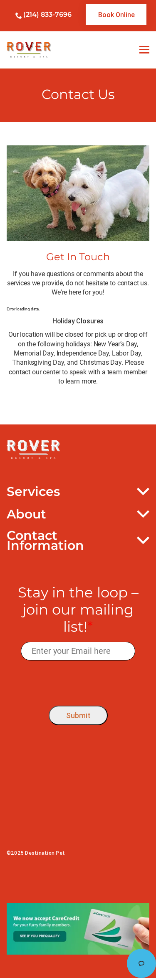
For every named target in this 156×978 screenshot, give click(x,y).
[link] (116, 14)
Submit (78, 715)
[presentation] (78, 680)
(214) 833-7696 (47, 14)
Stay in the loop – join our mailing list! (78, 609)
